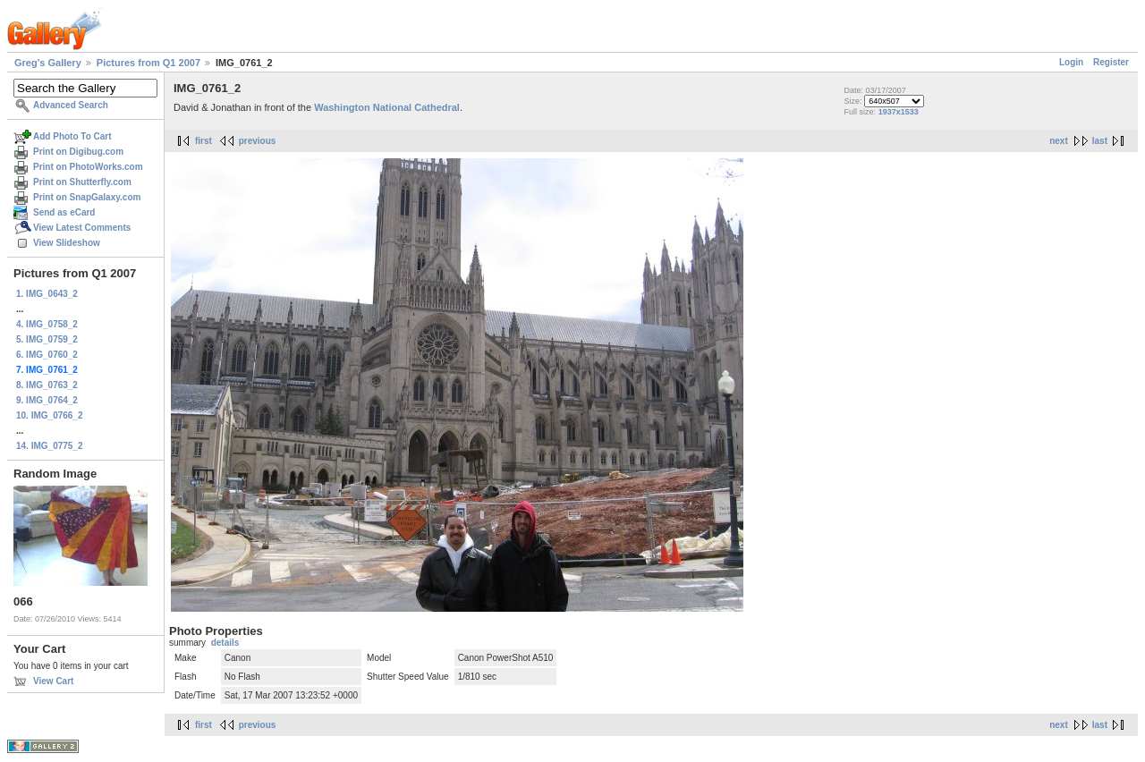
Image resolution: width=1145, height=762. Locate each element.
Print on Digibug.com (78, 152)
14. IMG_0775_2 (49, 446)
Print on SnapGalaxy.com (86, 197)
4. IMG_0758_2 (47, 324)
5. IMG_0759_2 (47, 339)
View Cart (53, 681)
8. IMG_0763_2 (47, 385)
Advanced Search (70, 105)
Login (1071, 62)
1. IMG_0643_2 (47, 294)
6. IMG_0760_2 (47, 355)
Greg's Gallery (47, 62)
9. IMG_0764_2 (47, 400)
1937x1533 (898, 111)
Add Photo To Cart (72, 136)
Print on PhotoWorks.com (88, 167)
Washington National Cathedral (387, 107)
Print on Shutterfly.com (82, 182)
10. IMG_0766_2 (49, 415)
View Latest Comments (82, 228)
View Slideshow (66, 243)
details (225, 643)
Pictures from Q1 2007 (148, 62)
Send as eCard (64, 212)
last (1099, 141)
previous (257, 141)
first (203, 141)
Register (1111, 62)
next (1058, 141)
